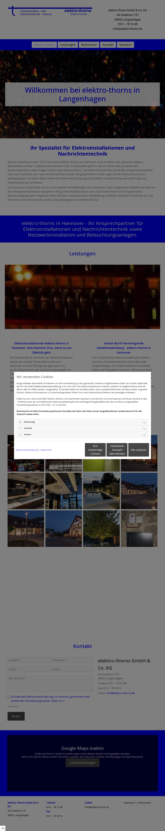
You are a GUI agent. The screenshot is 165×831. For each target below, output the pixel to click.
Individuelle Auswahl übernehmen (104, 449)
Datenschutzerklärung (27, 449)
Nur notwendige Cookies (73, 450)
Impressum (46, 449)
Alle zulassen (134, 450)
